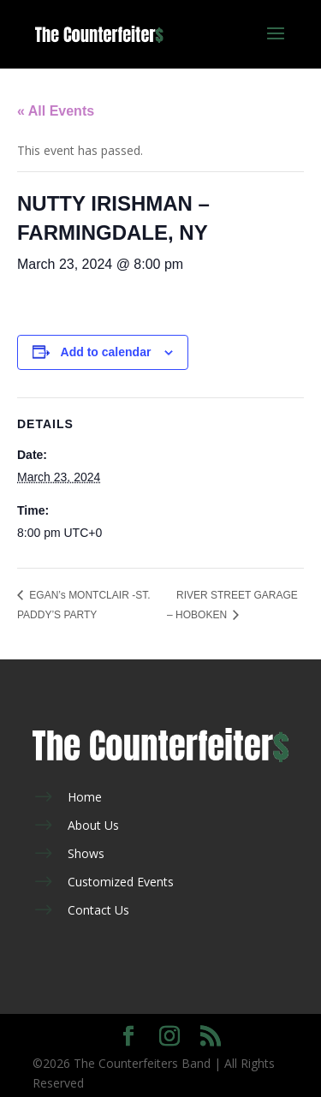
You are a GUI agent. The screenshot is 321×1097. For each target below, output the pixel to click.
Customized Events (121, 881)
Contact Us (98, 910)
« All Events (55, 111)
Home (85, 797)
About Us (93, 825)
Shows (86, 853)
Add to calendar (106, 352)
